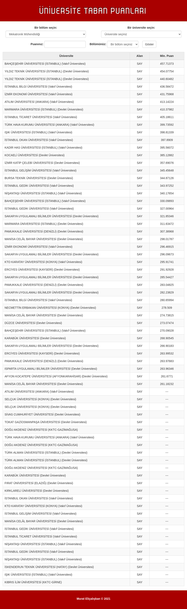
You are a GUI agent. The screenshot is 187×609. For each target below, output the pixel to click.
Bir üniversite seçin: (141, 27)
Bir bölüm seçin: (45, 27)
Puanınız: (37, 44)
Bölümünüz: (96, 44)
